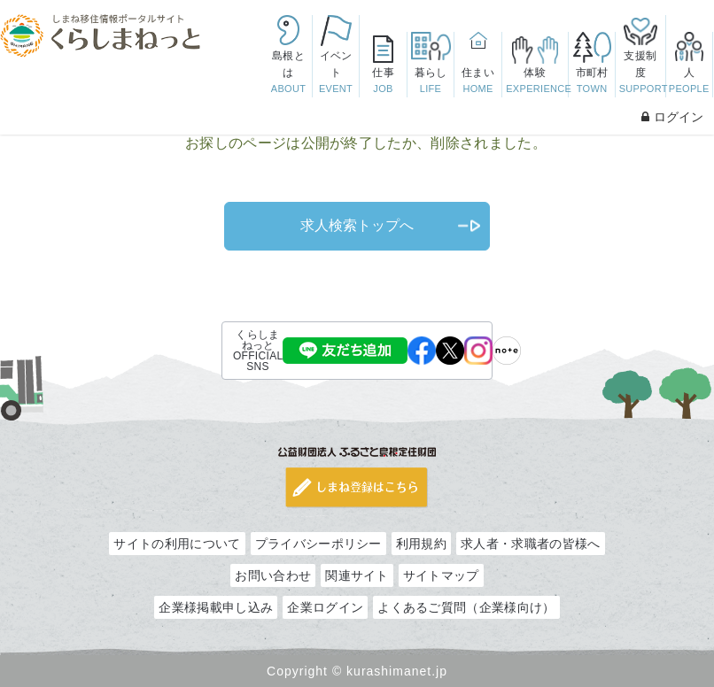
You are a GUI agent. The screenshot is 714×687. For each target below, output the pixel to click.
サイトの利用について (176, 543)
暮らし (430, 81)
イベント (335, 73)
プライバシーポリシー (318, 543)
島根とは (288, 73)
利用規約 (421, 543)
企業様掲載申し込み (216, 607)
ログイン (672, 117)
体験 (537, 81)
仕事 (382, 81)
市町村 (591, 81)
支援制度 (642, 73)
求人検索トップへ (357, 225)
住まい (477, 81)
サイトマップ (441, 575)
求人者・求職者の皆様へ (530, 543)
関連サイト (357, 575)
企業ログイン (325, 607)
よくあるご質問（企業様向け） (466, 607)
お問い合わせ (273, 575)
